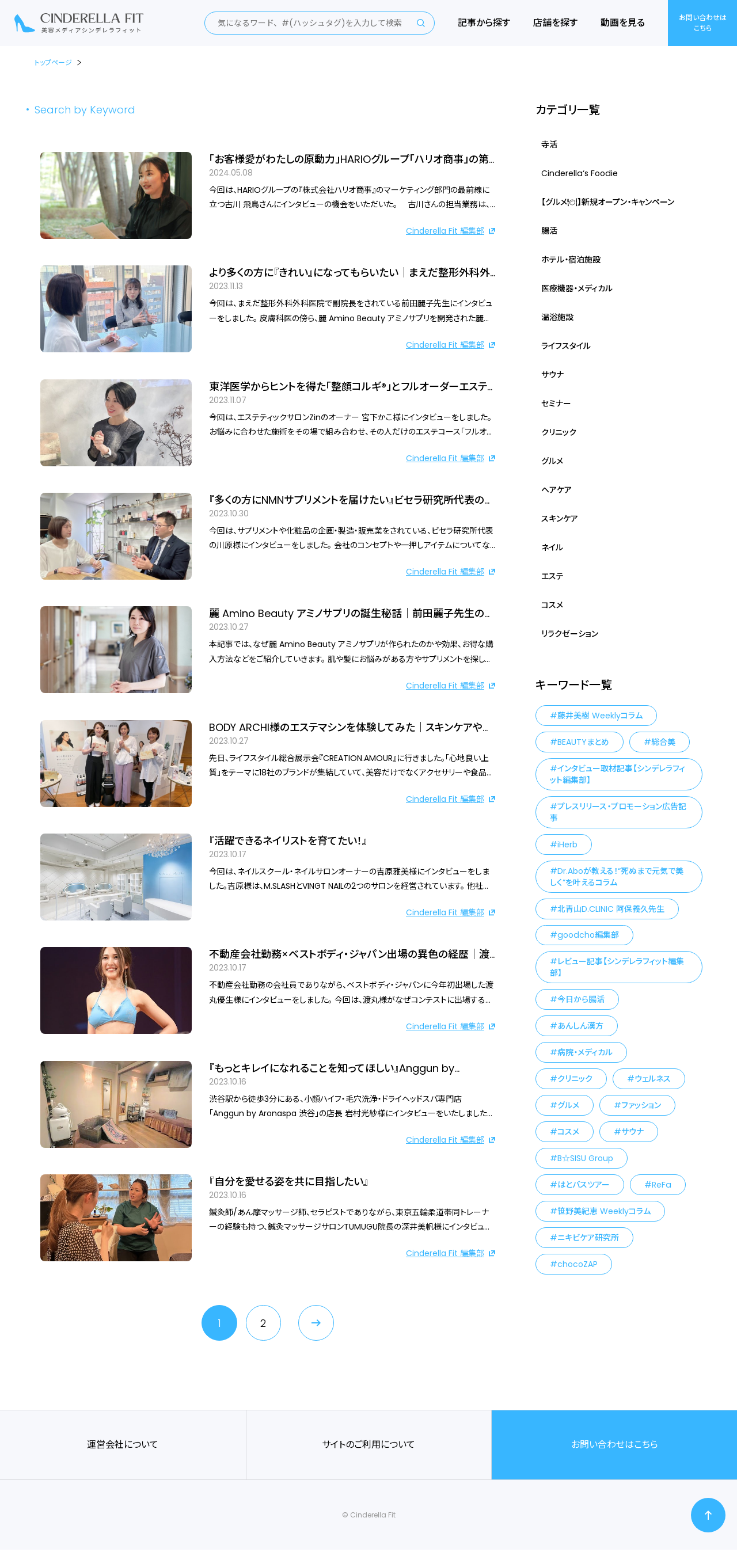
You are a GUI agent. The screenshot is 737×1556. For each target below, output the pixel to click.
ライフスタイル (566, 346)
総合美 (663, 742)
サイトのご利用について (368, 1451)
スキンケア (559, 518)
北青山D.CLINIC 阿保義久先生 (610, 909)
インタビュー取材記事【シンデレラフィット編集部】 (617, 774)
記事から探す (484, 22)
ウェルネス (653, 1079)
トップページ (53, 62)
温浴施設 (557, 317)
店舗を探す (555, 22)
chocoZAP (577, 1264)
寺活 (549, 144)
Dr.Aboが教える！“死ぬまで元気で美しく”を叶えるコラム (616, 876)
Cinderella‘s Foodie (578, 173)
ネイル (552, 547)
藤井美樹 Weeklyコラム (600, 715)
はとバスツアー (583, 1185)
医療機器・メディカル (577, 288)
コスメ (552, 605)
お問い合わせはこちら (703, 23)
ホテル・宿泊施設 (571, 259)
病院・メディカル (585, 1053)
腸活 (549, 231)
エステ (552, 576)
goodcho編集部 (587, 935)
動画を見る (623, 22)
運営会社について (122, 1451)
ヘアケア (556, 490)
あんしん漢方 (580, 1026)
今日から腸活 (581, 1000)
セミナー (556, 403)
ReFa (661, 1185)
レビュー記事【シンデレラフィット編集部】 (617, 967)
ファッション (641, 1106)
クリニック (558, 432)
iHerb (567, 844)
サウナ (552, 375)
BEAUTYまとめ (583, 742)
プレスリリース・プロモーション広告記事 (618, 812)
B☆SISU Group (585, 1159)
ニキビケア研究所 (588, 1238)
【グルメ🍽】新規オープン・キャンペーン (607, 202)
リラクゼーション (569, 634)
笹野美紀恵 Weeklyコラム (604, 1212)
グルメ (552, 461)
